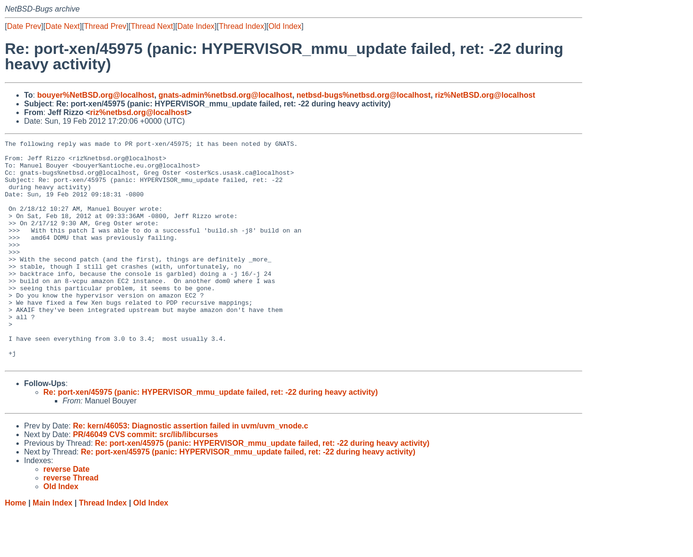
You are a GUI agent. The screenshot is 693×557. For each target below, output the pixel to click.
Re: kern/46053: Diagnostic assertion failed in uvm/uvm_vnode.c (190, 470)
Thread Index (241, 26)
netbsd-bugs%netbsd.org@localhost (363, 95)
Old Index (285, 26)
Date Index (195, 26)
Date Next (62, 26)
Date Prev (24, 26)
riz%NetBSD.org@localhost (485, 95)
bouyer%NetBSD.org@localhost (95, 95)
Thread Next (151, 26)
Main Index (53, 548)
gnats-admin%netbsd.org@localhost (225, 95)
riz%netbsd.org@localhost (138, 112)
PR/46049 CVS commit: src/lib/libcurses (145, 479)
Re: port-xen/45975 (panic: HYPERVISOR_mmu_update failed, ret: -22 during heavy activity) (210, 437)
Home (15, 548)
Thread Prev (105, 26)
